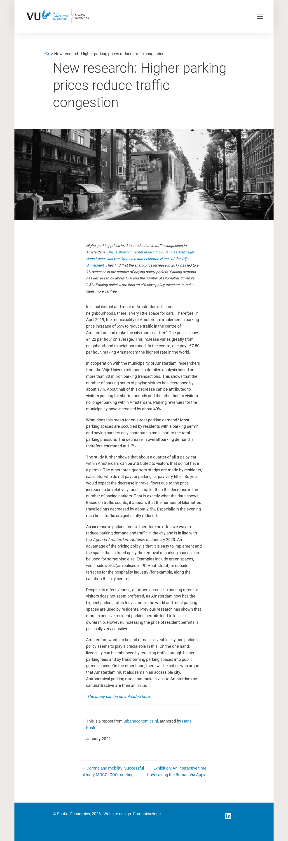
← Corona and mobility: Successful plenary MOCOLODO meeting (113, 771)
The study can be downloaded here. (119, 696)
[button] (228, 816)
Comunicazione (147, 813)
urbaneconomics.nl (141, 721)
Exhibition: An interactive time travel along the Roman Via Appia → (176, 775)
